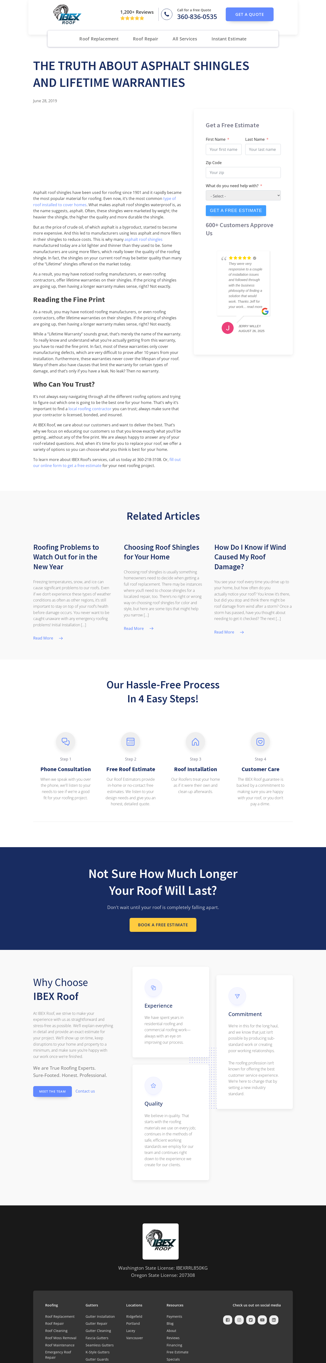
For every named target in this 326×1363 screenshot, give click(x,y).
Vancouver (134, 1338)
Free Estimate (177, 1352)
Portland (133, 1323)
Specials (173, 1359)
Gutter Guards (97, 1359)
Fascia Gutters (97, 1338)
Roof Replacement (99, 39)
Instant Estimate (229, 39)
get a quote (249, 14)
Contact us (85, 1091)
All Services (185, 39)
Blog (170, 1323)
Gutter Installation (100, 1316)
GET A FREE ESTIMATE (236, 210)
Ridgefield (134, 1316)
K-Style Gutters (98, 1352)
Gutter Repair (96, 1323)
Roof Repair (145, 39)
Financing (174, 1345)
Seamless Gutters (100, 1345)
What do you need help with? (232, 185)
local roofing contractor (90, 408)
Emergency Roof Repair (58, 1355)
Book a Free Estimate (163, 925)
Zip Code (214, 162)
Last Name (255, 139)
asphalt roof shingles (144, 239)
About (171, 1330)
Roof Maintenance (60, 1345)
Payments (174, 1316)
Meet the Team (52, 1091)
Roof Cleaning (56, 1330)
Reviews (173, 1338)
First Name (216, 139)
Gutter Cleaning (98, 1330)
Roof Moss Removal (60, 1338)
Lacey (130, 1330)
